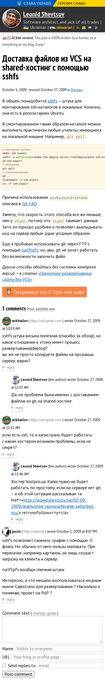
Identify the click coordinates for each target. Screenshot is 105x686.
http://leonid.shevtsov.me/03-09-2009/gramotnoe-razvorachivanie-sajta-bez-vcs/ (53, 506)
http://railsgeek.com (46, 320)
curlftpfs (30, 250)
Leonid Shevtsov (43, 14)
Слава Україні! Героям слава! (52, 3)
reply (10, 367)
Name (7, 648)
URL (6, 657)
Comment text (16, 613)
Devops (77, 89)
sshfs (52, 101)
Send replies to (22, 665)
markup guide (44, 613)
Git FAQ (29, 203)
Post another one (41, 309)
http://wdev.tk (33, 531)
